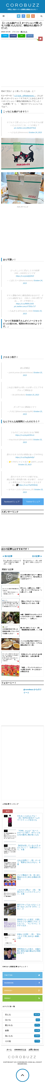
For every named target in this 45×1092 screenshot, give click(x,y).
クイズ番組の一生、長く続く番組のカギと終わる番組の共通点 (29, 877)
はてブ (30, 35)
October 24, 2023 (35, 132)
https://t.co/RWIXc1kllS (25, 303)
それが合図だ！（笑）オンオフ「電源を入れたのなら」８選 (29, 862)
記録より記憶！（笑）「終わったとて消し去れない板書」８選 (29, 936)
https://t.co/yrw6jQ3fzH (25, 276)
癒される (24, 32)
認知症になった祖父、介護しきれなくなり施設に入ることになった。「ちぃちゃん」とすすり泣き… (29, 922)
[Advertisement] (22, 63)
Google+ (23, 990)
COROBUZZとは (20, 1050)
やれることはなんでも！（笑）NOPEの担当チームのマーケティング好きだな (28, 818)
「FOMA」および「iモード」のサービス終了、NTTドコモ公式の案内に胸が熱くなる (28, 833)
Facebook (13, 35)
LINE (21, 35)
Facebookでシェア (12, 501)
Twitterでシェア (33, 501)
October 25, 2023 (32, 394)
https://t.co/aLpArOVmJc (24, 435)
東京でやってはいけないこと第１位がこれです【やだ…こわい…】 (29, 906)
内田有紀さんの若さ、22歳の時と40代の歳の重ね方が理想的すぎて (28, 951)
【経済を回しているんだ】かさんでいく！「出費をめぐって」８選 (29, 847)
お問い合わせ (33, 1050)
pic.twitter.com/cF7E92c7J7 (25, 306)
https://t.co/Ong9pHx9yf (24, 457)
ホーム (9, 1050)
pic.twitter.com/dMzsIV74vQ (25, 128)
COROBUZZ (23, 5)
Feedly (23, 998)
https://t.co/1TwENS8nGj (28, 485)
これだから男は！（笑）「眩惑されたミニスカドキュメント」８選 (29, 892)
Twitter (5, 35)
